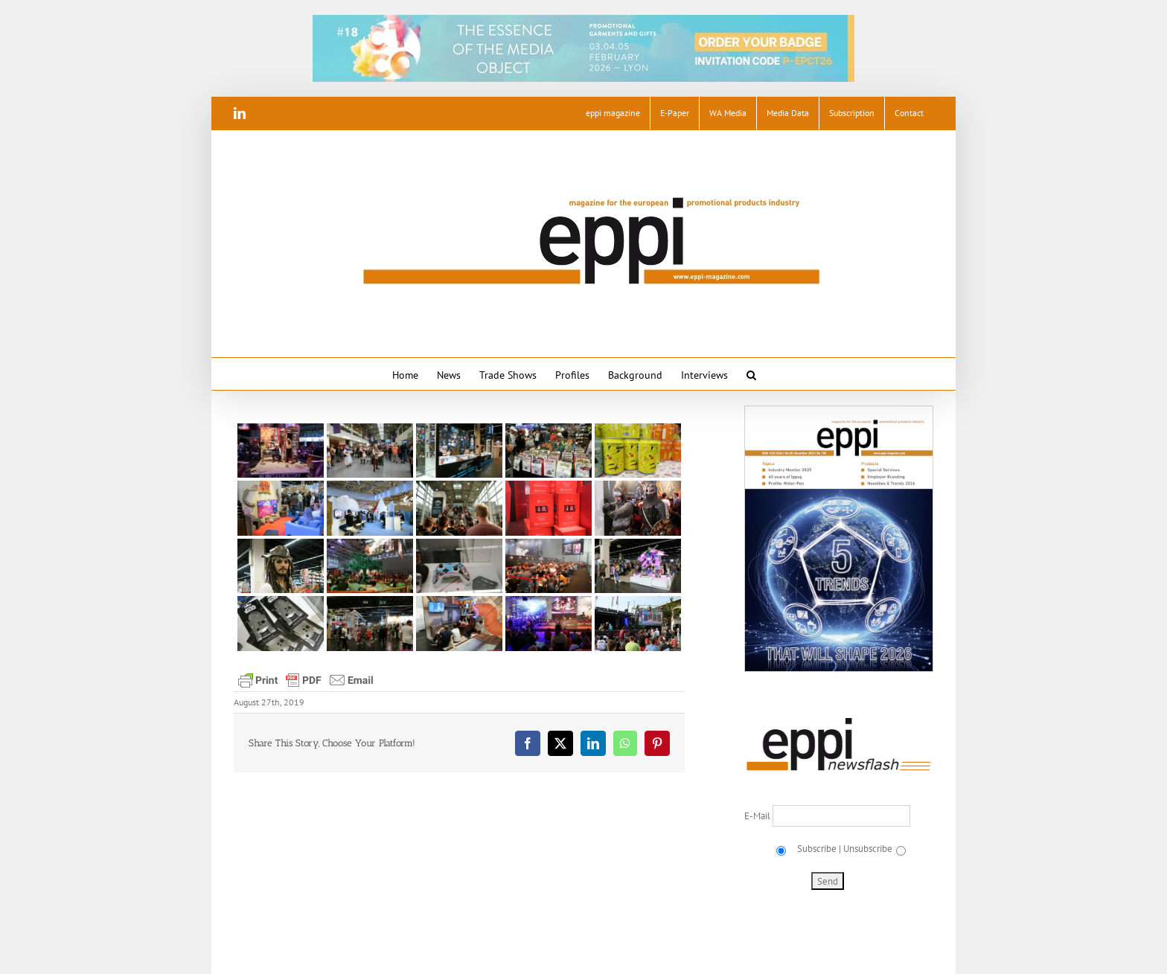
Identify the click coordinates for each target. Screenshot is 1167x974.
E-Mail (758, 816)
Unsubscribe (867, 848)
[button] (751, 374)
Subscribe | (818, 848)
